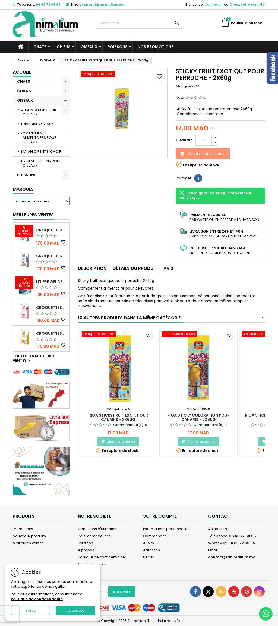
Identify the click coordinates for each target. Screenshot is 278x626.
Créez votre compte (247, 4)
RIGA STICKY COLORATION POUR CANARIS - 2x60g (198, 417)
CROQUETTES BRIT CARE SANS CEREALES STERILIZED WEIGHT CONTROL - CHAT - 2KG (51, 256)
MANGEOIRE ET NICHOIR (41, 151)
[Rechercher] (139, 23)
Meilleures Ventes (33, 215)
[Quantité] (203, 140)
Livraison (85, 543)
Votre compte (160, 516)
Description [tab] (92, 268)
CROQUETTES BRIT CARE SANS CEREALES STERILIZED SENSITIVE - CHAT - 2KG (51, 307)
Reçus (148, 557)
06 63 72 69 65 (48, 4)
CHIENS (64, 46)
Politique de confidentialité (101, 557)
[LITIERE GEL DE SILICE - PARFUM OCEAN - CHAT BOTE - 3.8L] (24, 283)
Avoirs (148, 543)
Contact (219, 516)
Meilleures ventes (28, 543)
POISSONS (118, 46)
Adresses (151, 550)
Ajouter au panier (202, 154)
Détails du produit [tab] (135, 268)
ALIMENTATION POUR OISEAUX (38, 112)
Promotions (23, 528)
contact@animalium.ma (103, 4)
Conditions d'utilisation (98, 528)
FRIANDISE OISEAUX (37, 123)
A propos (86, 550)
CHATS (40, 46)
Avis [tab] (168, 268)
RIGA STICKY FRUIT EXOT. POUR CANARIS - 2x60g (118, 417)
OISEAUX (89, 46)
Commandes (155, 536)
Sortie (31, 610)
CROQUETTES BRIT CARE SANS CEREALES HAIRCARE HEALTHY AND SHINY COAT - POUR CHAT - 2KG (51, 333)
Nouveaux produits (29, 536)
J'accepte (75, 610)
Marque (183, 86)
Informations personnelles (166, 528)
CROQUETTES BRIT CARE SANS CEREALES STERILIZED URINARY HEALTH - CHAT (51, 230)
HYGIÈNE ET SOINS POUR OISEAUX (41, 163)
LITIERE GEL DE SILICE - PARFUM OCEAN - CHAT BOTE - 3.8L (51, 282)
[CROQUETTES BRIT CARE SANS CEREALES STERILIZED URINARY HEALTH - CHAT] (24, 231)
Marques (23, 189)
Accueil (22, 72)
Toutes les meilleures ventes (34, 358)
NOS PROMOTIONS (156, 46)
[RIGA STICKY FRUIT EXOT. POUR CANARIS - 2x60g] (118, 334)
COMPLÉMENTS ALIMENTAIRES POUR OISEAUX (38, 138)
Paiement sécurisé (94, 536)
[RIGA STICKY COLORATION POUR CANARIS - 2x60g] (198, 334)
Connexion (213, 4)
